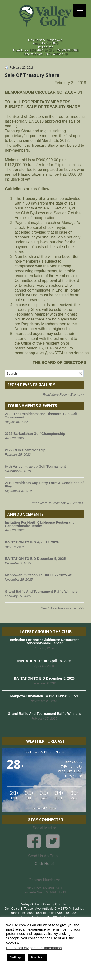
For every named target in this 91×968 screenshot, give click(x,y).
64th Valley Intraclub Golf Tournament (35, 466)
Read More (37, 957)
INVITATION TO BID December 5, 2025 (35, 559)
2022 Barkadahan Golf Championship (35, 434)
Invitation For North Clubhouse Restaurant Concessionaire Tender (39, 524)
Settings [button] (16, 957)
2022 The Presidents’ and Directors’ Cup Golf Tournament (41, 415)
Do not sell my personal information (34, 948)
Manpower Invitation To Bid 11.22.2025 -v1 (39, 575)
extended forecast (44, 808)
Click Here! (44, 864)
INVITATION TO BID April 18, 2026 (32, 542)
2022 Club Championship (25, 450)
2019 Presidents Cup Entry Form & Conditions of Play (44, 484)
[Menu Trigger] (79, 10)
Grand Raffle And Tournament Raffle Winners (41, 591)
